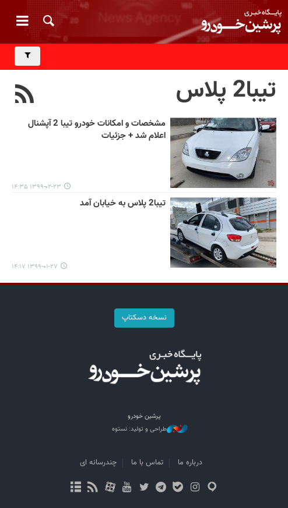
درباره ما (190, 462)
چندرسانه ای (98, 462)
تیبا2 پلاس (226, 91)
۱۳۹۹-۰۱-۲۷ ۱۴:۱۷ (35, 267)
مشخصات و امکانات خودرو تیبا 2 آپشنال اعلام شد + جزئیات (97, 130)
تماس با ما (147, 462)
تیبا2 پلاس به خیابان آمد (123, 203)
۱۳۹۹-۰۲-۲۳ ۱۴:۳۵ (36, 187)
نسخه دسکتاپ (144, 318)
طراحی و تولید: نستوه (150, 429)
